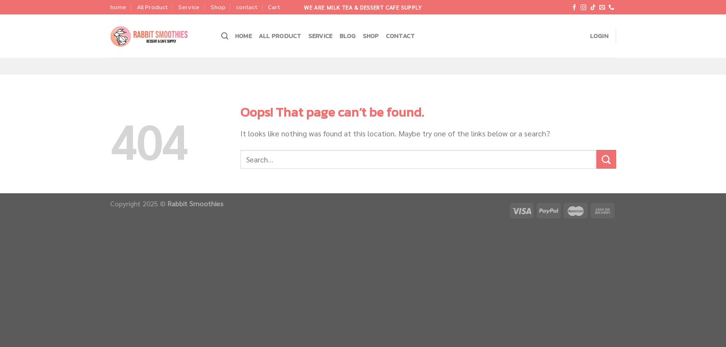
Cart (274, 7)
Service (188, 7)
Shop (218, 7)
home (118, 7)
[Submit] (606, 159)
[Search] (224, 36)
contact (246, 7)
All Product (152, 7)
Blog (348, 35)
